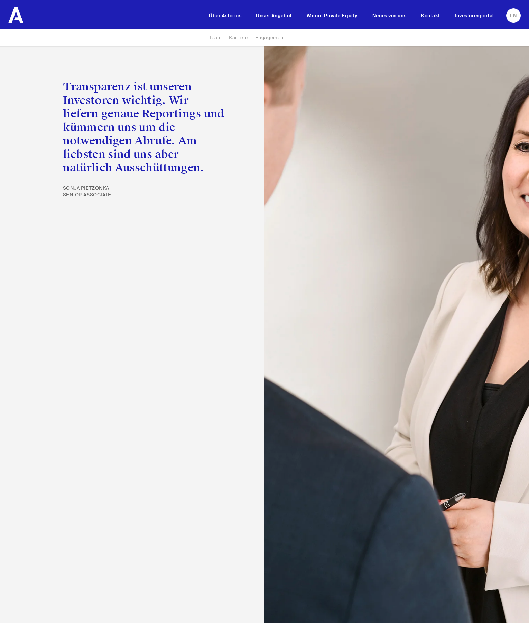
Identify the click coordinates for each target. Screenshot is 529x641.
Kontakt (430, 15)
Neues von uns (389, 15)
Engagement (270, 38)
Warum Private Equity (332, 15)
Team (215, 38)
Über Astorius (225, 15)
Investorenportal (474, 15)
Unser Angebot (273, 15)
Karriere (238, 38)
